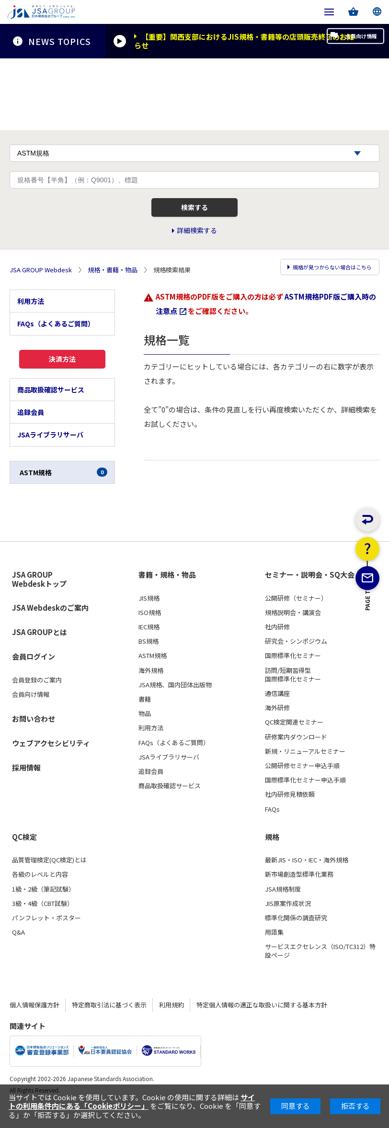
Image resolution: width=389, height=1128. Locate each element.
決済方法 (62, 375)
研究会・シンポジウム (296, 660)
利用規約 (171, 1023)
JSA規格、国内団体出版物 (175, 703)
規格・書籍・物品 (112, 285)
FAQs (272, 828)
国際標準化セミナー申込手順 (305, 799)
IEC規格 (149, 646)
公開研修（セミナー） (296, 617)
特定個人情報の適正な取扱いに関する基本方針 (261, 1023)
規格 (272, 855)
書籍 (144, 718)
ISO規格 (149, 631)
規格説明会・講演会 (293, 631)
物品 (144, 732)
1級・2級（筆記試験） (43, 908)
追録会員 (30, 431)
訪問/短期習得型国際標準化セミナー (293, 693)
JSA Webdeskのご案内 (50, 627)
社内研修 (277, 646)
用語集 (274, 951)
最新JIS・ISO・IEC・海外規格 (306, 879)
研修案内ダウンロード (296, 755)
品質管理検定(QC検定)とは (49, 879)
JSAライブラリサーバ (50, 453)
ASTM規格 (63, 491)
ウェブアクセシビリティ (51, 762)
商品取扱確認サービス (50, 408)
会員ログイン (33, 675)
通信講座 (277, 712)
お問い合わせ (33, 737)
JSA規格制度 (283, 908)
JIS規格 (149, 617)
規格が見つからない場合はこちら (325, 285)
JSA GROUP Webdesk (41, 285)
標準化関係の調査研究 (296, 936)
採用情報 (26, 786)
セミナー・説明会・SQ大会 (310, 594)
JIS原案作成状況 (288, 922)
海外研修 (277, 727)
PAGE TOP (367, 651)
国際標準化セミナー (293, 674)
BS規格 (148, 660)
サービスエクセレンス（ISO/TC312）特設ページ (320, 970)
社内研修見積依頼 (290, 813)
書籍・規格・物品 (167, 594)
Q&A (18, 951)
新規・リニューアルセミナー (305, 770)
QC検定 (24, 855)
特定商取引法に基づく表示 (109, 1023)
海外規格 (150, 689)
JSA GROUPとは (39, 651)
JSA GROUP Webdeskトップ (39, 598)
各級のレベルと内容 (40, 893)
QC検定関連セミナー (294, 741)
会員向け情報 (345, 41)
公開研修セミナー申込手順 (302, 784)
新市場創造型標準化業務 (299, 893)
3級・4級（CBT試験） (42, 922)
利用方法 (30, 314)
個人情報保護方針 (34, 1023)
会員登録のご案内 (37, 699)
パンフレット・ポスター (46, 936)
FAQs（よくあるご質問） (55, 337)
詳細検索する (197, 248)
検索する (194, 221)
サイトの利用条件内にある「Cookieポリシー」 (132, 1101)
